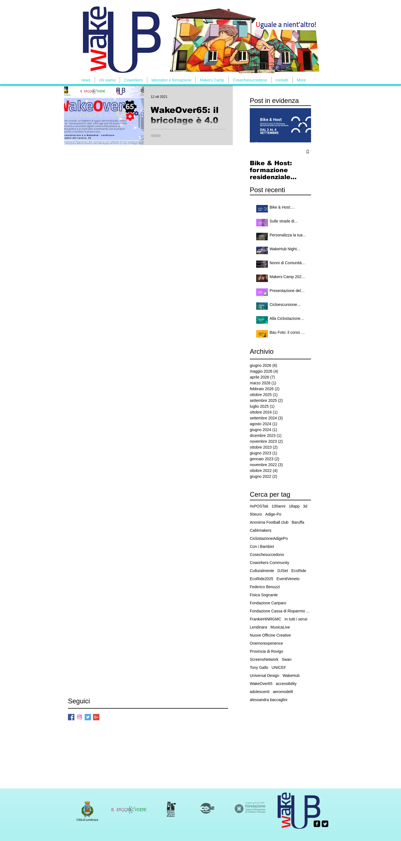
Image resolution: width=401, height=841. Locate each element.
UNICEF (279, 667)
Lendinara (258, 627)
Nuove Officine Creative (270, 635)
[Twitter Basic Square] (88, 717)
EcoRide (298, 570)
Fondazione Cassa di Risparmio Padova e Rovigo (280, 611)
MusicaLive (280, 627)
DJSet (282, 570)
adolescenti (260, 691)
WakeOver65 (261, 683)
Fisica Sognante (264, 595)
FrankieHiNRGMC (265, 619)
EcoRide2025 (261, 579)
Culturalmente (262, 570)
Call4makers (261, 530)
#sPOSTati (259, 506)
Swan (287, 659)
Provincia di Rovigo (266, 651)
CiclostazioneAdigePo (269, 538)
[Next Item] (302, 125)
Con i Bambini (262, 546)
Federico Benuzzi (265, 587)
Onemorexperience (266, 643)
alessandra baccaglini (268, 699)
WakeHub (291, 675)
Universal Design (264, 675)
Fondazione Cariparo (268, 603)
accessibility (286, 683)
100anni (278, 506)
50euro (256, 514)
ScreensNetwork (264, 659)
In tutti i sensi (296, 619)
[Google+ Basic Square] (96, 717)
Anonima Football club (269, 522)
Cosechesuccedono (267, 554)
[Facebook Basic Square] (71, 717)
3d (305, 506)
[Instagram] (79, 717)
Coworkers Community (269, 562)
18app (294, 506)
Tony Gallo (259, 667)
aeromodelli (283, 691)
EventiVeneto (288, 579)
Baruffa (298, 522)
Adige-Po (273, 514)
